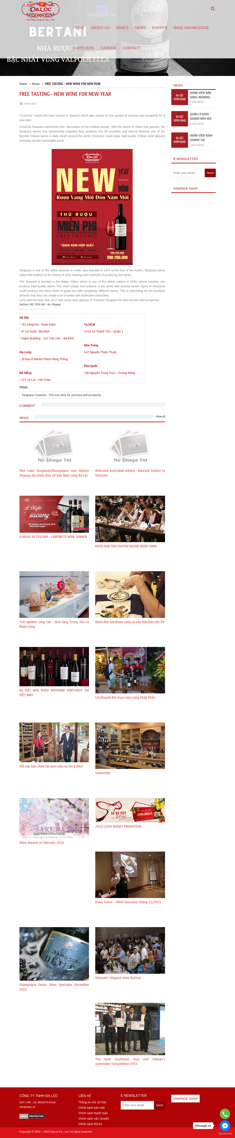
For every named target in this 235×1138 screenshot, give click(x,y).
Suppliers (83, 48)
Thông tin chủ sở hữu (92, 1102)
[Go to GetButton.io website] (225, 1133)
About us (100, 28)
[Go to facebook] (225, 1125)
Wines (122, 28)
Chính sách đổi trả (90, 1124)
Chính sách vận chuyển (93, 1118)
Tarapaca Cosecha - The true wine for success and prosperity (61, 395)
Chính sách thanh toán (93, 1113)
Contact (131, 48)
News (140, 28)
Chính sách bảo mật (91, 1107)
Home (78, 28)
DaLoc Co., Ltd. (59, 1131)
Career (108, 48)
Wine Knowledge (191, 28)
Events (159, 28)
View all (160, 416)
